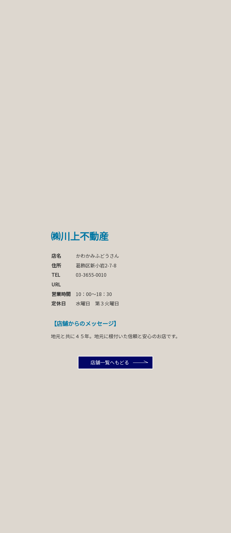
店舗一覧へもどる (110, 362)
